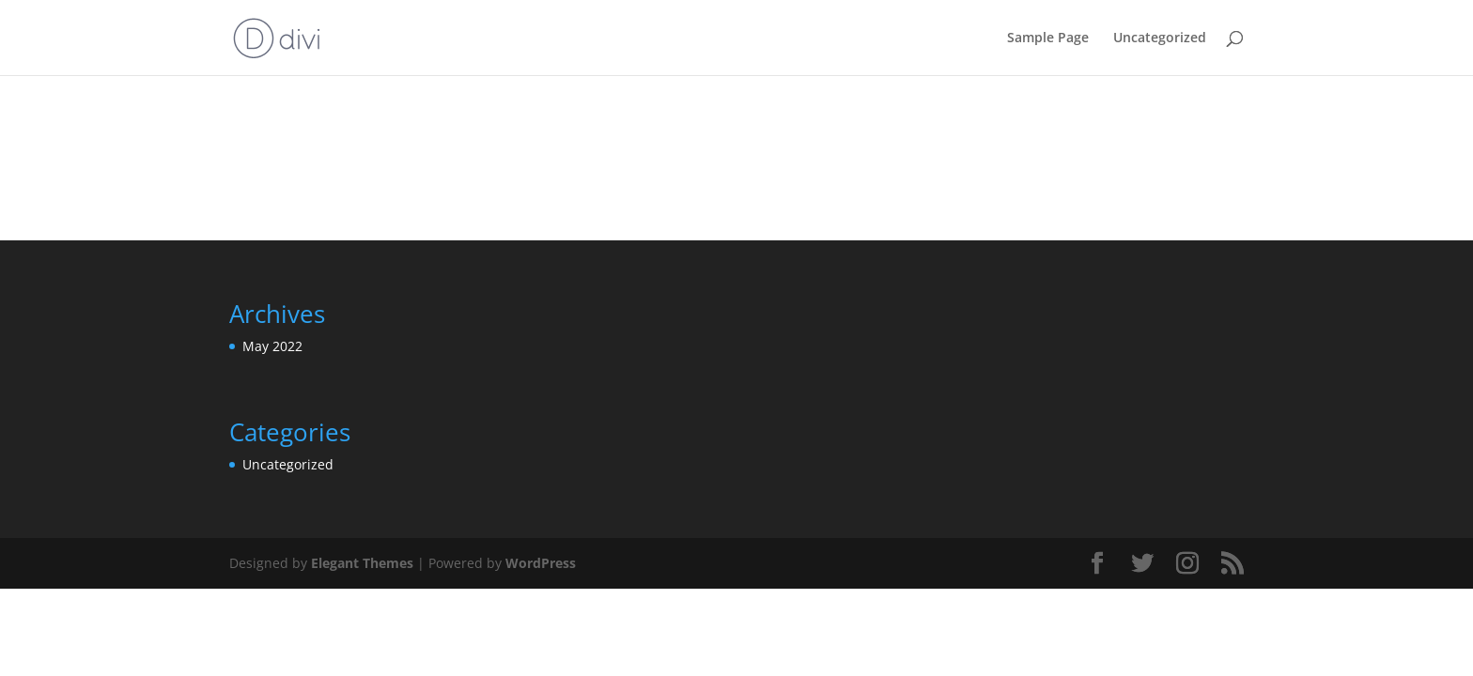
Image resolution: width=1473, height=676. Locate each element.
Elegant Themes (362, 563)
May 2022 (272, 346)
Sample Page (1048, 38)
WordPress (540, 563)
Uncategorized (1159, 38)
